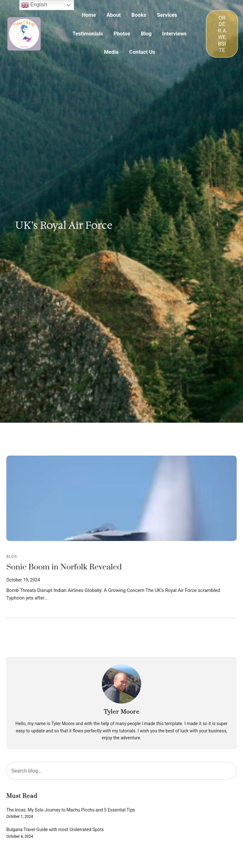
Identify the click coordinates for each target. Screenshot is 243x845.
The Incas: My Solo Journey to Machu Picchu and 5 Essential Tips (70, 810)
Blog (11, 556)
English (34, 5)
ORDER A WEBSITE (222, 34)
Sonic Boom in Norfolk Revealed (64, 567)
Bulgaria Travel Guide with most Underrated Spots (55, 829)
